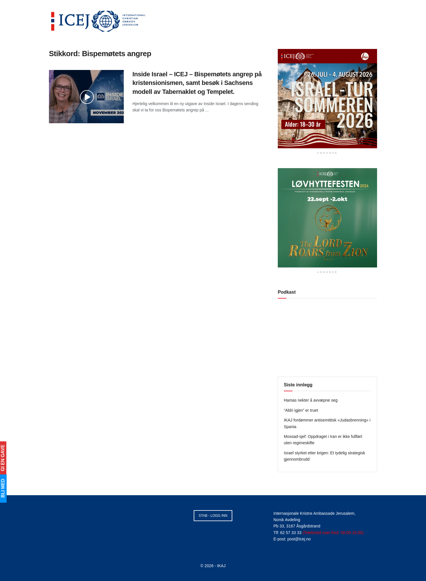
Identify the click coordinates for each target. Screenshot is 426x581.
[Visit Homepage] (98, 20)
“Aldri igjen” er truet (301, 410)
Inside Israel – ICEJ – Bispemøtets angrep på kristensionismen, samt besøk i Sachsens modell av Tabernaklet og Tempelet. (197, 83)
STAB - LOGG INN (213, 516)
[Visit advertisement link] (327, 98)
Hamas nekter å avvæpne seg (311, 400)
